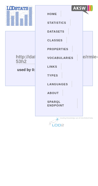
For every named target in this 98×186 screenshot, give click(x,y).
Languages (57, 84)
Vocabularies (60, 57)
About (53, 93)
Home (52, 14)
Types (52, 75)
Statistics (56, 22)
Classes (55, 40)
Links (52, 66)
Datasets (55, 31)
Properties (57, 49)
